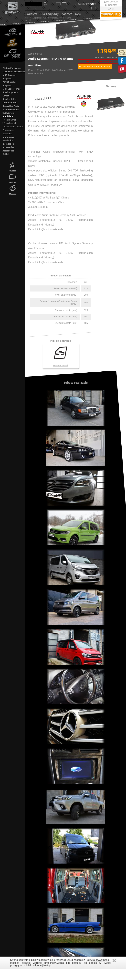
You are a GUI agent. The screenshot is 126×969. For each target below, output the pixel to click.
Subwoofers (8, 112)
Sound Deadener (10, 109)
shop (28, 18)
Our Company (49, 13)
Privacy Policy (97, 896)
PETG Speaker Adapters (9, 83)
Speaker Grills (9, 99)
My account (111, 1)
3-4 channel (9, 123)
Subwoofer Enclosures (13, 71)
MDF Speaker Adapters (9, 76)
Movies (13, 190)
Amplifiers (36, 18)
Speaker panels (10, 92)
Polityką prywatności (97, 960)
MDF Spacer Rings (11, 88)
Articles (13, 178)
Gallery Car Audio (35, 893)
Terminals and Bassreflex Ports (10, 104)
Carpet (5, 95)
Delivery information (100, 902)
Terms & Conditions (100, 893)
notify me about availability (94, 67)
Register (111, 5)
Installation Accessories (8, 145)
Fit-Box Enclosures (11, 68)
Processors (7, 130)
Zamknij (114, 960)
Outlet (5, 154)
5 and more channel (12, 126)
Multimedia (8, 137)
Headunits (7, 140)
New (78, 13)
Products (31, 13)
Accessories (8, 150)
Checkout (111, 14)
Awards (13, 166)
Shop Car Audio (34, 896)
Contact (67, 13)
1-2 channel (9, 119)
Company (31, 906)
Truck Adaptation (35, 902)
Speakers (7, 133)
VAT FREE (96, 909)
